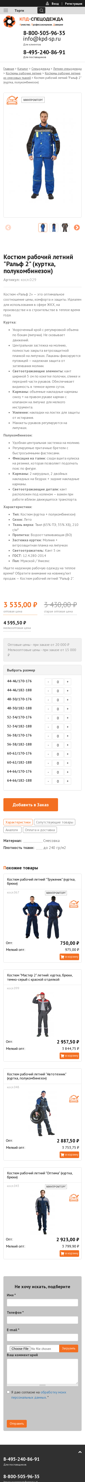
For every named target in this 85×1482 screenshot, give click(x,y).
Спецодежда (41, 69)
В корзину (71, 957)
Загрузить (68, 1348)
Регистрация (73, 4)
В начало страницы (77, 1452)
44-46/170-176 (19, 681)
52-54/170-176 (19, 717)
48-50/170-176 (19, 699)
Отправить (17, 1423)
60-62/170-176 (19, 753)
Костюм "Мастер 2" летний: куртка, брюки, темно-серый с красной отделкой (40, 977)
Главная (8, 69)
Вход (55, 4)
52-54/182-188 (19, 726)
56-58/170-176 (19, 735)
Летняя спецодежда (67, 69)
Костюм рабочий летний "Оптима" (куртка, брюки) (40, 1175)
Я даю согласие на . (36, 1395)
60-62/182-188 (19, 762)
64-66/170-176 (19, 771)
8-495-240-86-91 (44, 52)
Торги (19, 10)
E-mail (13, 1329)
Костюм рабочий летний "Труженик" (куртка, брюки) (41, 881)
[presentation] (41, 1411)
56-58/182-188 (19, 744)
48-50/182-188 (19, 708)
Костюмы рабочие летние (23, 73)
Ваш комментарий (22, 1355)
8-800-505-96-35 (44, 33)
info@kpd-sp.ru (42, 38)
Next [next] (77, 227)
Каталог (22, 69)
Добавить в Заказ (31, 805)
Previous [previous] (8, 227)
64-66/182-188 (19, 780)
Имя (11, 1295)
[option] (42, 155)
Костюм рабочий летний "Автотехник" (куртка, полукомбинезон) (36, 1076)
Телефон (15, 1312)
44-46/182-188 (19, 690)
